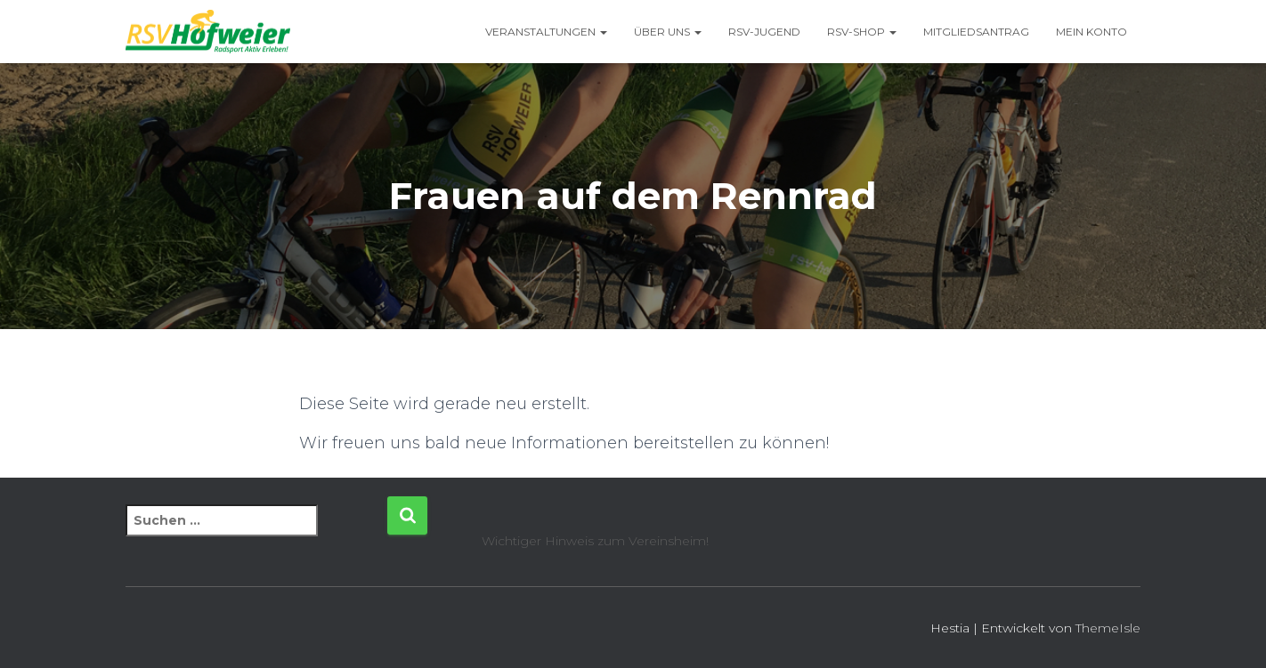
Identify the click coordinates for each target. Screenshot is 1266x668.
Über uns (668, 31)
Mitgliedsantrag (976, 31)
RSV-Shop (862, 31)
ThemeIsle (1107, 628)
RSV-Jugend (764, 31)
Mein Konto (1091, 31)
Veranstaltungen (546, 31)
